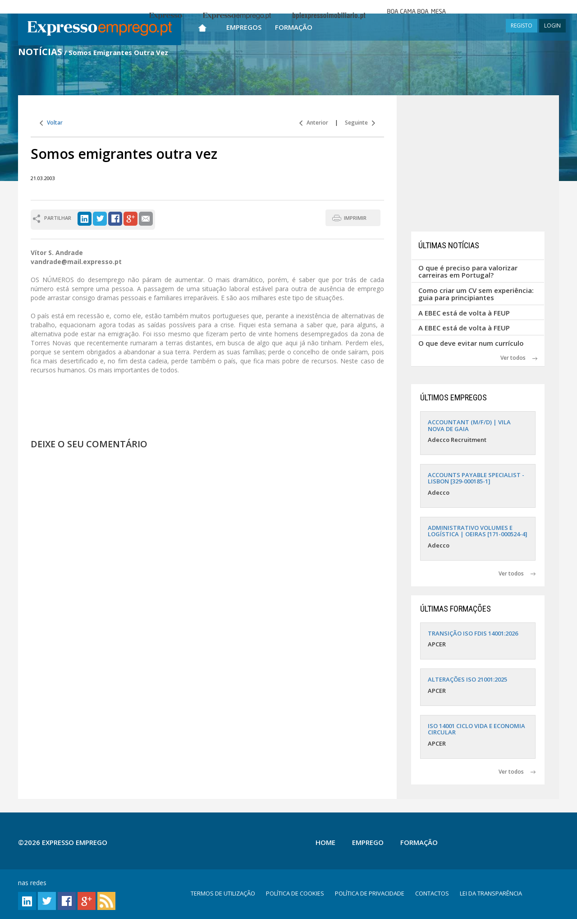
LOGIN (552, 25)
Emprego (368, 842)
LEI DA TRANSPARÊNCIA (491, 893)
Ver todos (518, 358)
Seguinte (360, 122)
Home (325, 842)
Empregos (243, 27)
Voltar (51, 122)
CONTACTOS (432, 893)
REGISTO (521, 25)
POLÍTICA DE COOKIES (295, 893)
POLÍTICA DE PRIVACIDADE (369, 893)
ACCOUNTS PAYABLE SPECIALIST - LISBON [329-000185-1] (476, 478)
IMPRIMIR (355, 217)
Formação (293, 27)
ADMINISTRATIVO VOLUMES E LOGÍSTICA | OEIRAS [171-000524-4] (477, 531)
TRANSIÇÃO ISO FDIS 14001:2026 (473, 633)
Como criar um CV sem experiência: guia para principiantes (476, 294)
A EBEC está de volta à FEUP (464, 312)
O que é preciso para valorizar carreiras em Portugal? (467, 271)
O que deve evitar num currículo (471, 343)
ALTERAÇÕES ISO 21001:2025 (467, 679)
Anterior (313, 122)
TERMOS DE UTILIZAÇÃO (223, 893)
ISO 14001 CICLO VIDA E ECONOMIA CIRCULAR (476, 729)
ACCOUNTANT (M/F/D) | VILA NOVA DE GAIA (469, 425)
